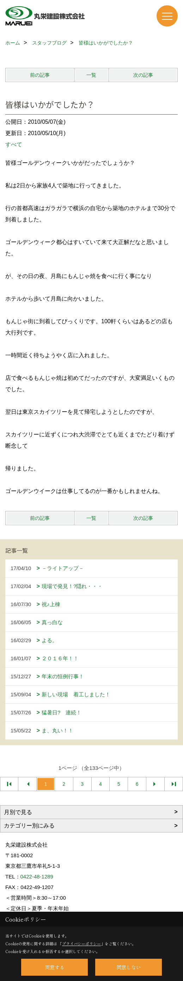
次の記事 (143, 75)
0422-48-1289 (36, 876)
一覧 (91, 75)
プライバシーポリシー (81, 943)
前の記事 (40, 75)
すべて (13, 144)
